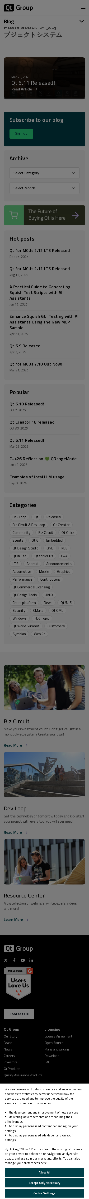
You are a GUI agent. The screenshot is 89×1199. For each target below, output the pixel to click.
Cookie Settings (44, 1193)
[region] (44, 1141)
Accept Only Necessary (45, 1182)
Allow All (44, 1172)
